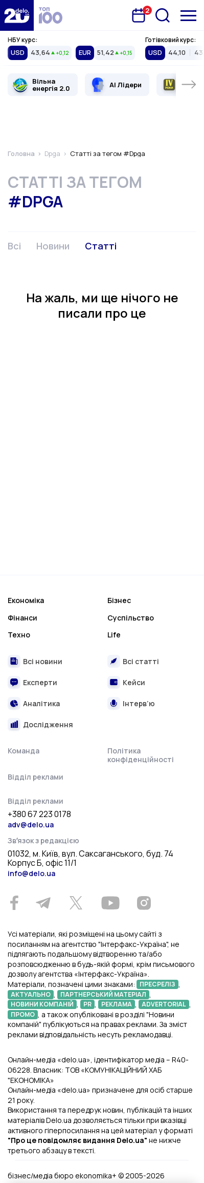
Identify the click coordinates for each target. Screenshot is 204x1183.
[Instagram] (143, 903)
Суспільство (130, 618)
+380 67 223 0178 (39, 814)
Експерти (40, 682)
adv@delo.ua (31, 824)
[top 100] (50, 15)
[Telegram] (43, 903)
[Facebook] (14, 903)
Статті (101, 246)
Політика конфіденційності (140, 755)
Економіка (26, 600)
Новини (53, 246)
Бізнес (119, 600)
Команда (23, 750)
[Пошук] (162, 15)
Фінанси (22, 618)
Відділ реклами (35, 777)
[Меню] (188, 15)
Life (114, 634)
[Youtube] (110, 903)
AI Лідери (125, 84)
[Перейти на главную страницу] (17, 15)
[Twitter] (75, 903)
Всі (14, 246)
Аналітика (41, 703)
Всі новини (42, 661)
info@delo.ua (31, 873)
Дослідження (48, 724)
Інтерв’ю (139, 703)
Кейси (134, 682)
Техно (19, 634)
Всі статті (141, 661)
